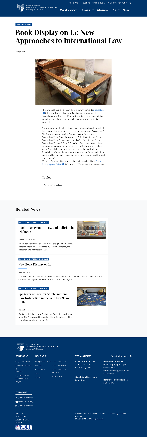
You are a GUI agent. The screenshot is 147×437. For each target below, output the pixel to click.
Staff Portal (57, 376)
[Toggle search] (130, 3)
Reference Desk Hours (114, 380)
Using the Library (68, 10)
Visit (115, 10)
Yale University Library (59, 371)
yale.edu (19, 371)
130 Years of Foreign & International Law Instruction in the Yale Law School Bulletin (44, 298)
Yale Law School (59, 365)
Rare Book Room (111, 361)
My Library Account (117, 3)
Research (86, 10)
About (126, 10)
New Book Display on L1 (34, 264)
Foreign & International (53, 185)
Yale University (59, 361)
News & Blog (98, 3)
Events (86, 3)
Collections (102, 10)
